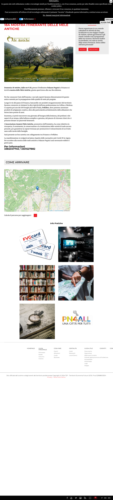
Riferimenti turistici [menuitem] (90, 355)
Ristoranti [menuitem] (72, 353)
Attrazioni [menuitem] (57, 353)
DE (105, 498)
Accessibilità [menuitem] (88, 359)
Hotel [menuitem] (71, 351)
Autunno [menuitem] (41, 357)
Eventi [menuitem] (56, 351)
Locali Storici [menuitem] (73, 355)
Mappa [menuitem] (86, 365)
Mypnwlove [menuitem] (88, 353)
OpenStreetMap (59, 210)
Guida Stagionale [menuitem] (43, 349)
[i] (17, 19)
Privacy (49, 377)
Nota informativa (59, 377)
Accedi (82, 49)
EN (109, 498)
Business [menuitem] (57, 357)
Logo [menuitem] (86, 363)
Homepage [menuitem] (31, 348)
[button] (37, 188)
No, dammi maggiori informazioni (56, 15)
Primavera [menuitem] (42, 352)
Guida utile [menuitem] (88, 348)
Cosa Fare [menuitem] (57, 348)
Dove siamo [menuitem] (88, 351)
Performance (29, 19)
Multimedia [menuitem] (88, 361)
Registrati (93, 49)
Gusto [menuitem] (56, 355)
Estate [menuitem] (41, 354)
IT (102, 498)
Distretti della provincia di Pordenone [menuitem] (96, 357)
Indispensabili (10, 19)
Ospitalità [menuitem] (73, 348)
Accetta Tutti (105, 22)
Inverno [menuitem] (41, 359)
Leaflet (50, 210)
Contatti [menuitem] (103, 348)
